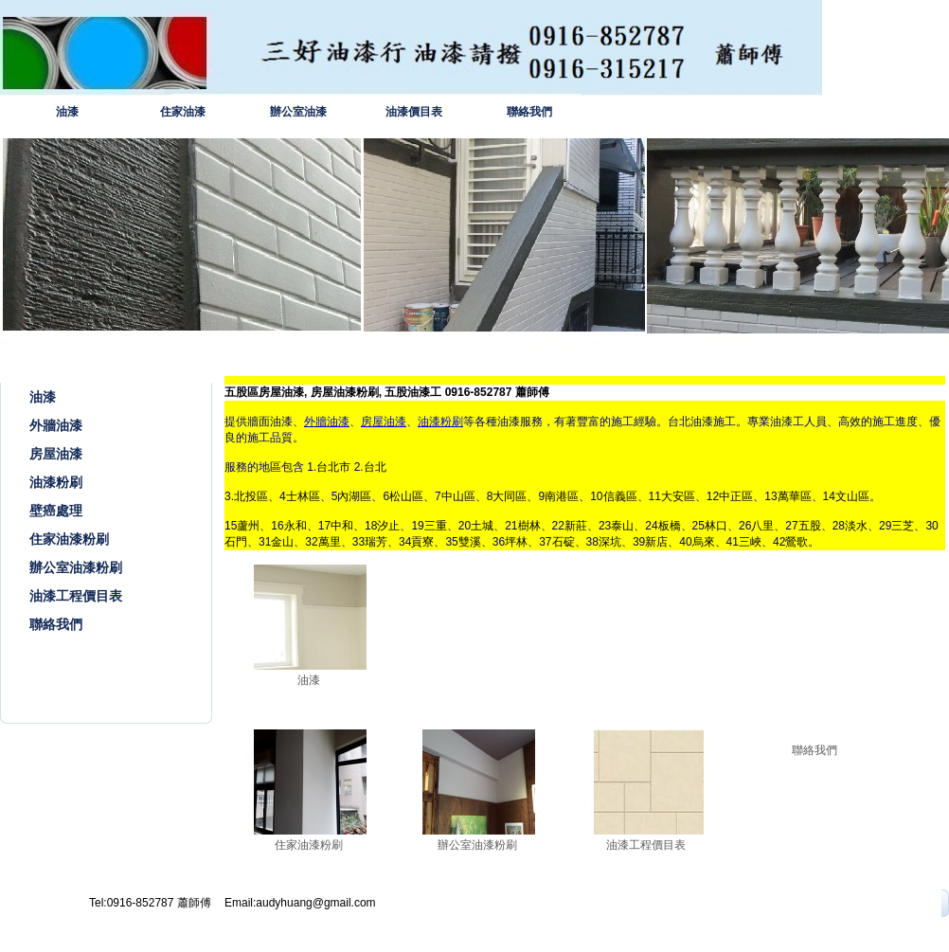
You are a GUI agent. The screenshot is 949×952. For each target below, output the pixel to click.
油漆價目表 (413, 111)
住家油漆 (183, 111)
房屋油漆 (55, 453)
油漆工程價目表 (75, 595)
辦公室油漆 (298, 111)
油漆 (67, 111)
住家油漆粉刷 (69, 539)
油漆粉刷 (55, 482)
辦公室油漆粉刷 (75, 567)
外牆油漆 (55, 425)
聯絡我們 (529, 111)
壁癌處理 (55, 510)
